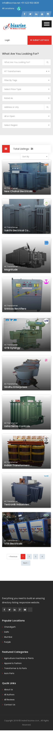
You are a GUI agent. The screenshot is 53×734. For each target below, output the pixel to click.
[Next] (25, 563)
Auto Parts (9, 673)
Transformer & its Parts (15, 668)
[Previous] (13, 556)
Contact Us (9, 704)
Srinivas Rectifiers (15, 309)
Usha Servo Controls (17, 426)
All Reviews (9, 699)
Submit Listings (39, 40)
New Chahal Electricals (18, 191)
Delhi (6, 632)
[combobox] (26, 71)
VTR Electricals (13, 544)
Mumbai (8, 637)
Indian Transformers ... (18, 465)
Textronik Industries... (17, 505)
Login (7, 40)
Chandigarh (10, 627)
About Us (8, 689)
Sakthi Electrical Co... (17, 231)
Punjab (7, 642)
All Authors (9, 694)
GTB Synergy (12, 348)
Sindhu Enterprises (16, 387)
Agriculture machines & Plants (19, 658)
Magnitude (11, 270)
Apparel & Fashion (13, 663)
